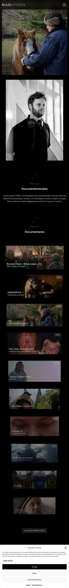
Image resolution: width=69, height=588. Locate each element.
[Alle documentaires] (34, 521)
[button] (65, 548)
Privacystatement (37, 585)
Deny (35, 573)
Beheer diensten (8, 560)
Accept (34, 567)
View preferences (34, 580)
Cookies (28, 585)
